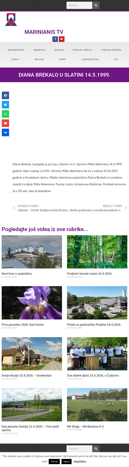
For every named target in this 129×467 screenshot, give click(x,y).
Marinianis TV (44, 32)
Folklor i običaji (82, 50)
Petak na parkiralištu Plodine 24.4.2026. (94, 324)
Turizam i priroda (111, 50)
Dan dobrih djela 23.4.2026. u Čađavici (93, 375)
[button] (36, 4)
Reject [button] (66, 461)
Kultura (59, 50)
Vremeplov (39, 50)
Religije (39, 59)
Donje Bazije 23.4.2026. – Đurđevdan (27, 375)
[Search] (95, 5)
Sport (62, 59)
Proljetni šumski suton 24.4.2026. (89, 273)
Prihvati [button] (54, 461)
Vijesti (15, 59)
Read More (80, 461)
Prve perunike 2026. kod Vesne (23, 324)
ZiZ (116, 59)
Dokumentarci (16, 50)
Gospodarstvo (90, 59)
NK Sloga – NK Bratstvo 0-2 (85, 426)
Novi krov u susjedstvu (17, 273)
